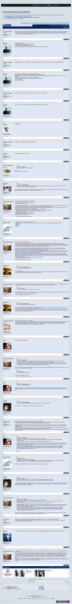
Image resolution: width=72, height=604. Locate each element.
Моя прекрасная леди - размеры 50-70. (49, 571)
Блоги (41, 598)
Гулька (5, 153)
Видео (48, 598)
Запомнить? (51, 5)
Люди (37, 598)
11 (66, 25)
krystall (5, 43)
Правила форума (42, 589)
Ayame (5, 401)
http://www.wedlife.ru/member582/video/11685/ (23, 104)
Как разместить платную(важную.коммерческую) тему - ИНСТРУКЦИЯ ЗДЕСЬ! (45, 23)
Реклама (52, 598)
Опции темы (65, 27)
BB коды (40, 585)
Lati (4, 124)
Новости (28, 598)
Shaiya (5, 531)
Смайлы (40, 586)
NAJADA (5, 183)
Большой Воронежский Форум (9, 16)
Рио (4, 340)
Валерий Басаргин (8, 201)
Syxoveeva (6, 519)
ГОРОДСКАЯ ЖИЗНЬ (18, 16)
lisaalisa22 (6, 265)
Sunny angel (6, 222)
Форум (24, 598)
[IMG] (40, 587)
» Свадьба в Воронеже (27, 16)
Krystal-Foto (6, 421)
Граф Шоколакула (8, 165)
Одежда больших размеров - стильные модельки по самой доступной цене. (29, 571)
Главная (20, 598)
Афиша (33, 598)
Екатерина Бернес (8, 320)
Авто (44, 598)
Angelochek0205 (7, 31)
